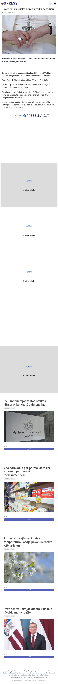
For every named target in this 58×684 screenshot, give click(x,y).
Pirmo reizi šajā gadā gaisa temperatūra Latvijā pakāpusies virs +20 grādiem (28, 542)
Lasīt (29, 449)
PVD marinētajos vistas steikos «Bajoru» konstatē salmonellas (25, 402)
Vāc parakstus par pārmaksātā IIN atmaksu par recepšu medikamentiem (27, 471)
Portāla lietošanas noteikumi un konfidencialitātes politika (29, 677)
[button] (55, 3)
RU (50, 3)
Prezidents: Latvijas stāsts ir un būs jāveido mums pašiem (28, 610)
